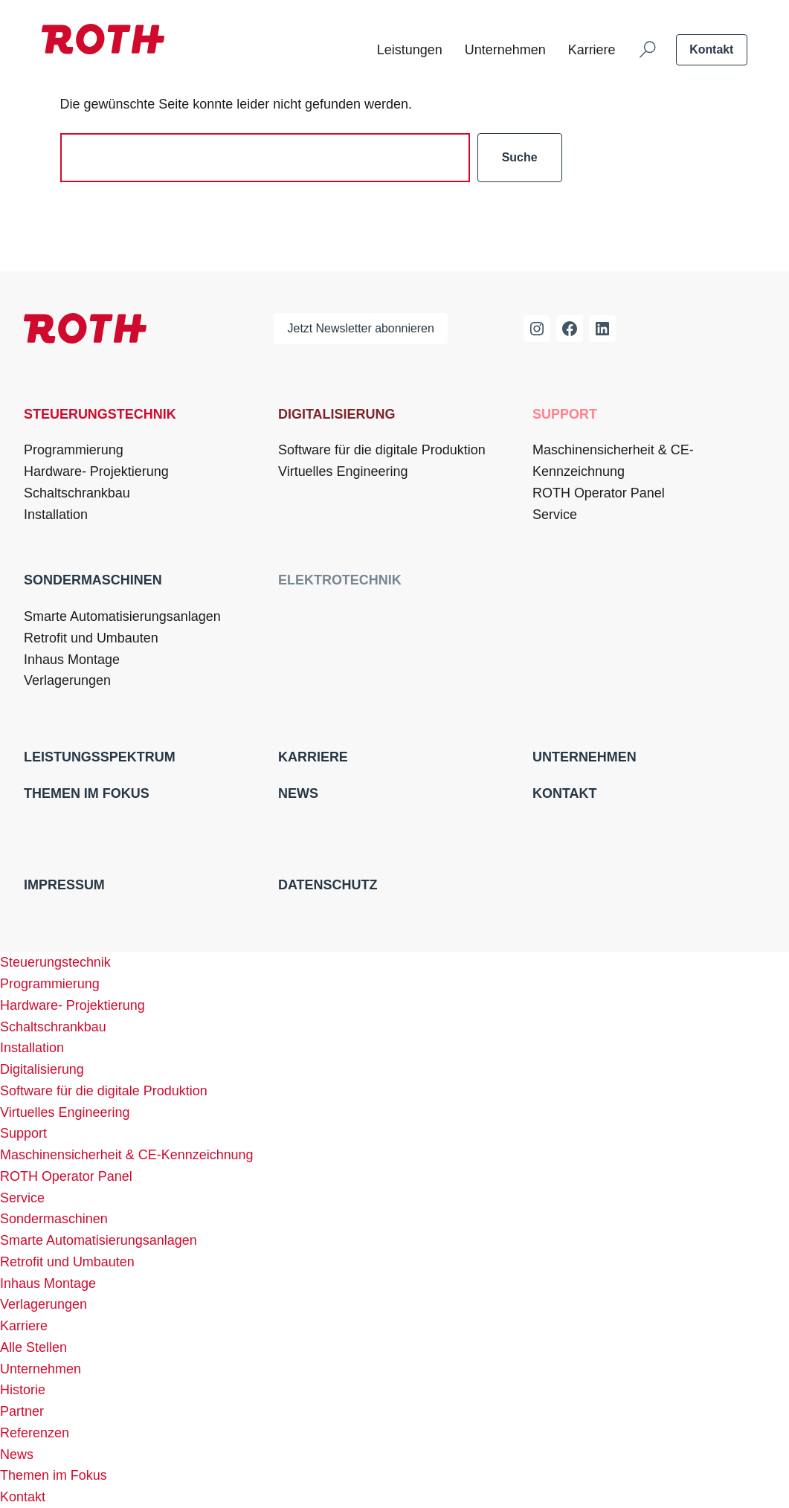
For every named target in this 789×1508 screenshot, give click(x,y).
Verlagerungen (67, 680)
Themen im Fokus (86, 793)
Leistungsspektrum (99, 757)
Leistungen (409, 49)
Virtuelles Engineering (343, 471)
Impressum (64, 884)
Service (554, 514)
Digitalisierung (336, 414)
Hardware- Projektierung (96, 471)
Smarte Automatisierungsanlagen (122, 616)
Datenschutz (327, 884)
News (298, 793)
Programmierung (73, 449)
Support (564, 414)
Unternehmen (505, 49)
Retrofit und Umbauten (91, 638)
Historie (22, 1389)
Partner (22, 1411)
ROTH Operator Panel (598, 493)
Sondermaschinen (93, 580)
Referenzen (34, 1432)
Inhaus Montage (72, 659)
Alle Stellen (33, 1347)
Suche (520, 157)
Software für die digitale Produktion (382, 449)
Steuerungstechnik (100, 414)
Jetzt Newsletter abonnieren (361, 328)
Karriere (592, 49)
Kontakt (711, 49)
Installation (56, 514)
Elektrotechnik (340, 580)
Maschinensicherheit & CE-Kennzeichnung (613, 460)
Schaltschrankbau (77, 493)
